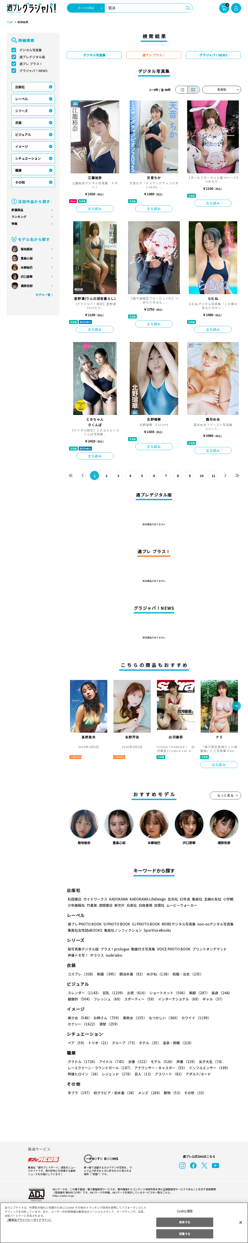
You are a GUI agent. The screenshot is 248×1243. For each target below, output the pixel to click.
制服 (107, 974)
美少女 (80, 1017)
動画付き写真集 (143, 949)
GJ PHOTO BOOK (146, 924)
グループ (124, 1042)
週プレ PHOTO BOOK (85, 924)
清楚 (109, 1024)
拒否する (184, 1222)
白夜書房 (145, 905)
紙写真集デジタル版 (83, 949)
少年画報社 (76, 905)
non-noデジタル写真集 (215, 924)
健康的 (80, 999)
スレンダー (84, 992)
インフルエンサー (209, 1067)
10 (201, 475)
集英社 (197, 899)
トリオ (99, 1042)
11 (213, 475)
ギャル (213, 999)
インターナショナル (179, 999)
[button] (236, 706)
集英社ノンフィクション (123, 930)
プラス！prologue (114, 949)
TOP (10, 22)
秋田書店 (74, 899)
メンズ (150, 1092)
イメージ (21, 146)
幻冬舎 (185, 899)
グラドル (82, 1061)
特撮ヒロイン (84, 1074)
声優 (186, 1061)
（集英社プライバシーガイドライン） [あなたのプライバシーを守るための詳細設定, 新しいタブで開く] (29, 1220)
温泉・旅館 (178, 1042)
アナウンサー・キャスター (160, 1067)
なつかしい (164, 1017)
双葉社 (159, 905)
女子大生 (211, 1061)
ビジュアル (23, 134)
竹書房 (92, 905)
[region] (124, 1222)
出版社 (20, 87)
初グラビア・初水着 (115, 1092)
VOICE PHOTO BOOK (174, 949)
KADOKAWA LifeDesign (148, 899)
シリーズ (21, 110)
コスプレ (81, 974)
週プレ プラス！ (31, 63)
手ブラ (80, 1092)
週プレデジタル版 (32, 57)
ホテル (150, 1042)
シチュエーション (28, 158)
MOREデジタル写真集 (179, 924)
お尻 (137, 992)
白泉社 (132, 905)
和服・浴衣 (188, 974)
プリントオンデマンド (209, 949)
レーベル (21, 99)
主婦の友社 (212, 899)
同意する (184, 1234)
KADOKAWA (118, 899)
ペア (77, 1042)
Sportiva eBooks (157, 930)
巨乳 (113, 992)
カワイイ (196, 1017)
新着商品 (17, 210)
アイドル (112, 1061)
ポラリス (97, 955)
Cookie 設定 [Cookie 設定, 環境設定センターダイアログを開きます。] (185, 1211)
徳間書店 (106, 905)
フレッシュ (108, 999)
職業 (18, 170)
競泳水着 (132, 974)
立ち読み (95, 208)
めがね (159, 974)
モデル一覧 (42, 295)
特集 (14, 223)
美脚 (199, 992)
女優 (138, 1061)
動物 (173, 1092)
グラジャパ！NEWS (33, 70)
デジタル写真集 (30, 50)
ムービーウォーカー (181, 905)
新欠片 (119, 905)
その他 (20, 182)
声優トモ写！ (78, 955)
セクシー (82, 1024)
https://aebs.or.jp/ (63, 1195)
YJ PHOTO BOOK (116, 924)
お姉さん (107, 1017)
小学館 (228, 899)
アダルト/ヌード (198, 1074)
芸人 (144, 1074)
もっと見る (225, 795)
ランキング (18, 217)
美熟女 (135, 1017)
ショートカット (168, 992)
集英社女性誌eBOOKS (85, 930)
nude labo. (114, 955)
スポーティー (140, 999)
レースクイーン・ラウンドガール (100, 1067)
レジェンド (117, 1074)
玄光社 (173, 899)
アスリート (169, 1074)
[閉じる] (241, 1222)
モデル (163, 1061)
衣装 (18, 122)
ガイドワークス (95, 899)
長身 (221, 992)
